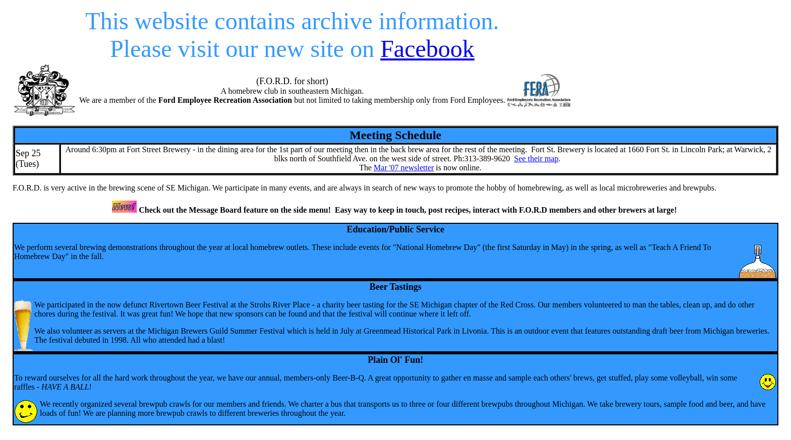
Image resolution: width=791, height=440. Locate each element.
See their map (536, 158)
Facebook (427, 48)
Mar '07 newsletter (404, 167)
